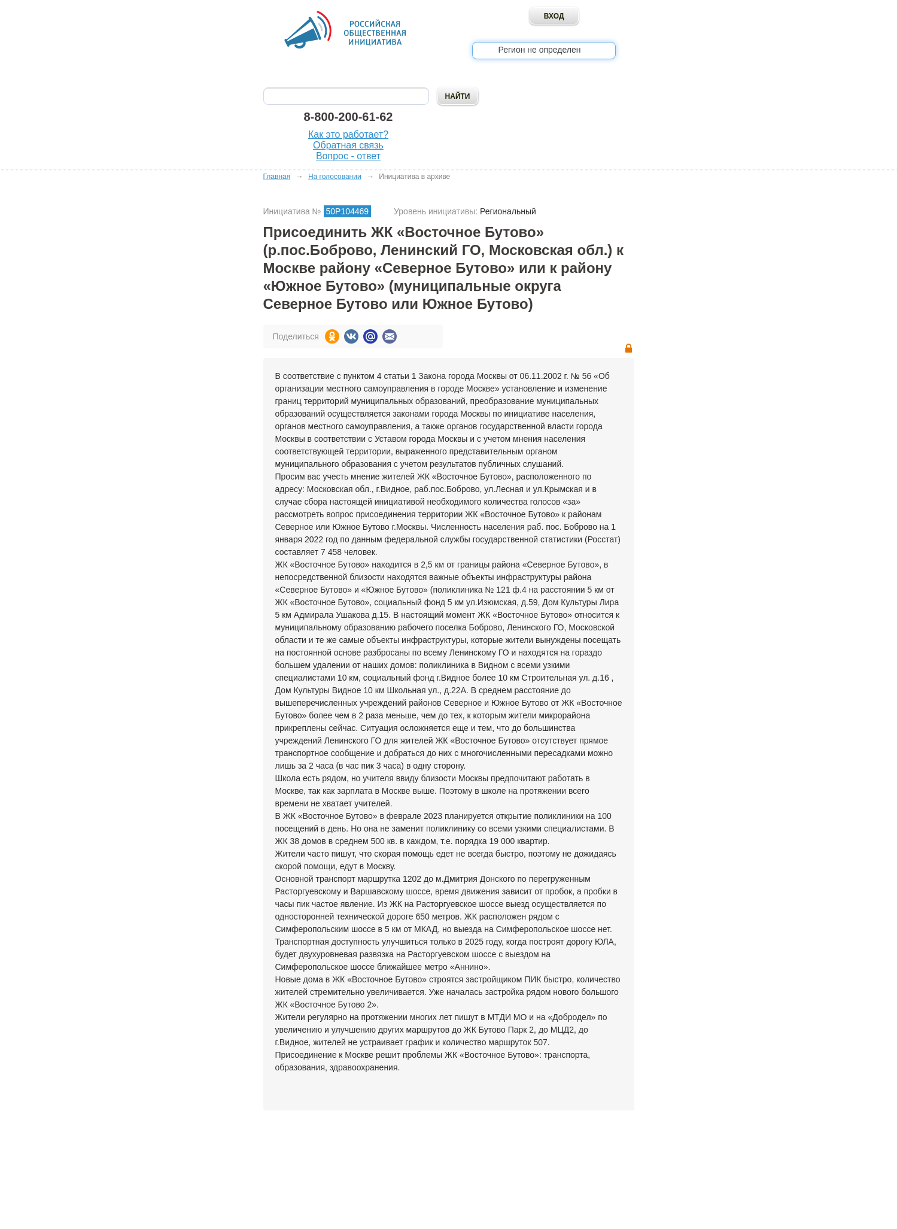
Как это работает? (348, 134)
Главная (277, 176)
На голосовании (334, 176)
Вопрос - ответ (348, 156)
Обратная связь (348, 145)
